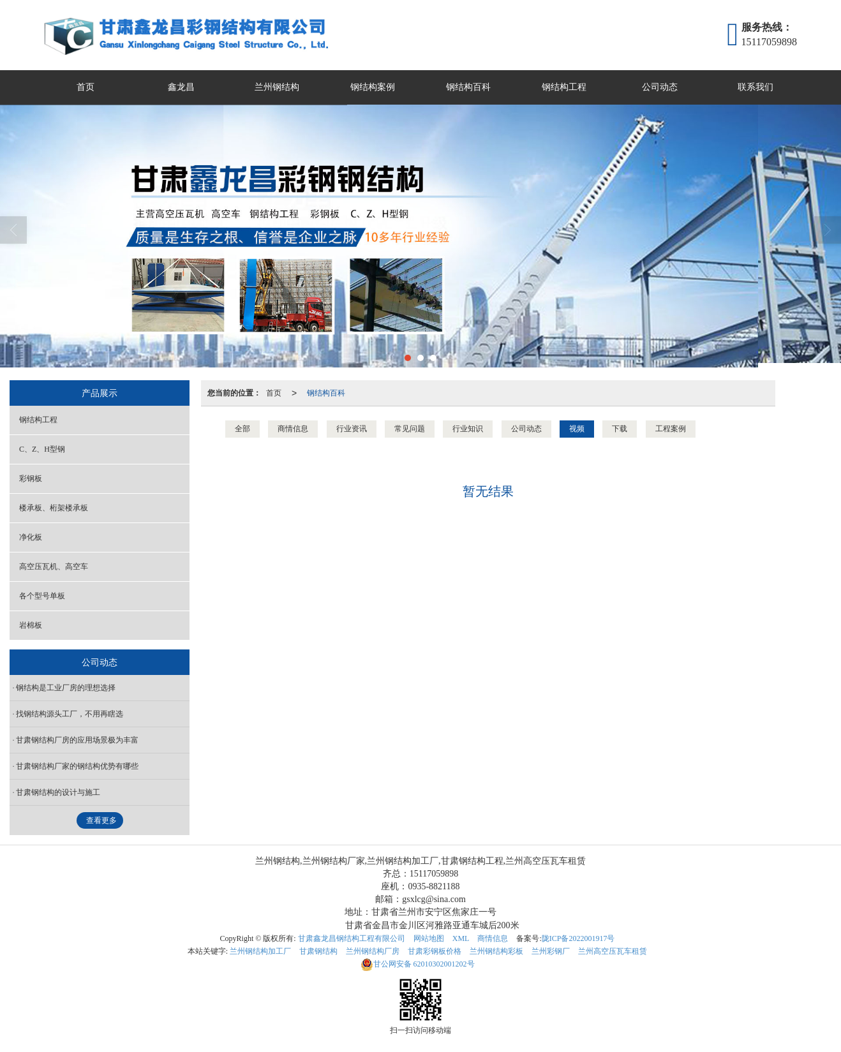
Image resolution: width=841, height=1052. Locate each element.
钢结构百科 (468, 87)
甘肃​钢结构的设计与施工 (58, 792)
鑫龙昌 (181, 87)
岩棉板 (30, 625)
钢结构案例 (372, 87)
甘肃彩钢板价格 (434, 951)
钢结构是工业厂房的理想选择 (65, 687)
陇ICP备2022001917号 (578, 938)
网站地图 (428, 938)
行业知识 (467, 428)
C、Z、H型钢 (42, 449)
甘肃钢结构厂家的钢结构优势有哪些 (77, 766)
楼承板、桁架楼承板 (53, 507)
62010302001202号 (418, 963)
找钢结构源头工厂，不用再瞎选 (69, 713)
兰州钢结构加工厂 (260, 951)
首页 (85, 87)
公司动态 (660, 87)
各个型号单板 (42, 595)
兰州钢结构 (277, 87)
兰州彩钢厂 (551, 951)
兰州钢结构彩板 (496, 951)
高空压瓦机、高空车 (53, 566)
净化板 (30, 537)
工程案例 (670, 428)
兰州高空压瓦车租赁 (612, 951)
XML (461, 938)
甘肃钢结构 (318, 951)
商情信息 (293, 428)
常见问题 (409, 428)
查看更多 (101, 820)
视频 (576, 428)
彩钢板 (30, 478)
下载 (619, 428)
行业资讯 (351, 428)
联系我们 (755, 87)
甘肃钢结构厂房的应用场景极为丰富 (77, 740)
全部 (242, 428)
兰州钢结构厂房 (372, 951)
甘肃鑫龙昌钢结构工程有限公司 (351, 938)
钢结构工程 (564, 87)
